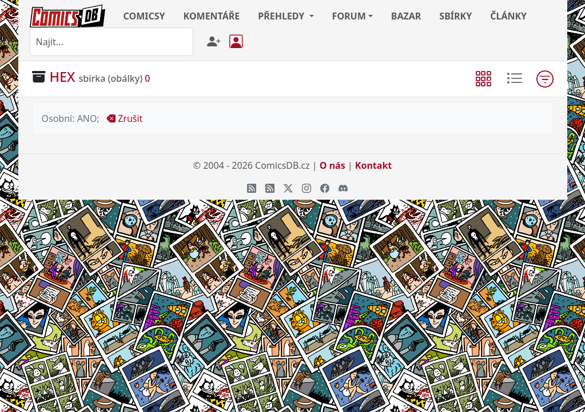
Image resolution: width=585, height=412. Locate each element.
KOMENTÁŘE (212, 16)
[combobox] (111, 41)
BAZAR (406, 16)
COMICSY (144, 16)
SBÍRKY (455, 16)
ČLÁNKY (508, 16)
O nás (332, 165)
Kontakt (373, 165)
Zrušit (124, 118)
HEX (62, 77)
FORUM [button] (349, 16)
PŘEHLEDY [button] (282, 16)
